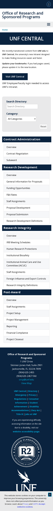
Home (5, 30)
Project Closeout (15, 339)
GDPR (35, 504)
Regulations (20, 399)
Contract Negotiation (17, 153)
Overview (11, 147)
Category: (12, 113)
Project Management (17, 319)
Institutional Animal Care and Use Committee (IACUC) (24, 264)
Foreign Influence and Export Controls (26, 278)
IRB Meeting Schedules (18, 242)
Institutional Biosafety (18, 255)
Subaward (12, 160)
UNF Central (20, 391)
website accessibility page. (26, 431)
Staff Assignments (16, 201)
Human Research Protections (22, 248)
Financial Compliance (17, 332)
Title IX (19, 414)
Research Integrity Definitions (22, 285)
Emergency (21, 395)
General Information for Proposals (24, 181)
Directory (32, 391)
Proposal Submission (17, 214)
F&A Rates (12, 194)
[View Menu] (48, 24)
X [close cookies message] (49, 494)
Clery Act (35, 410)
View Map (26, 383)
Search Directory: (16, 101)
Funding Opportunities (18, 188)
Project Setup (13, 313)
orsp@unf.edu (26, 379)
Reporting (12, 326)
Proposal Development (18, 207)
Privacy (26, 504)
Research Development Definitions (25, 220)
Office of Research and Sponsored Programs (22, 14)
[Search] (49, 4)
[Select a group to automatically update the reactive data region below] (21, 119)
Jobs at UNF (31, 414)
